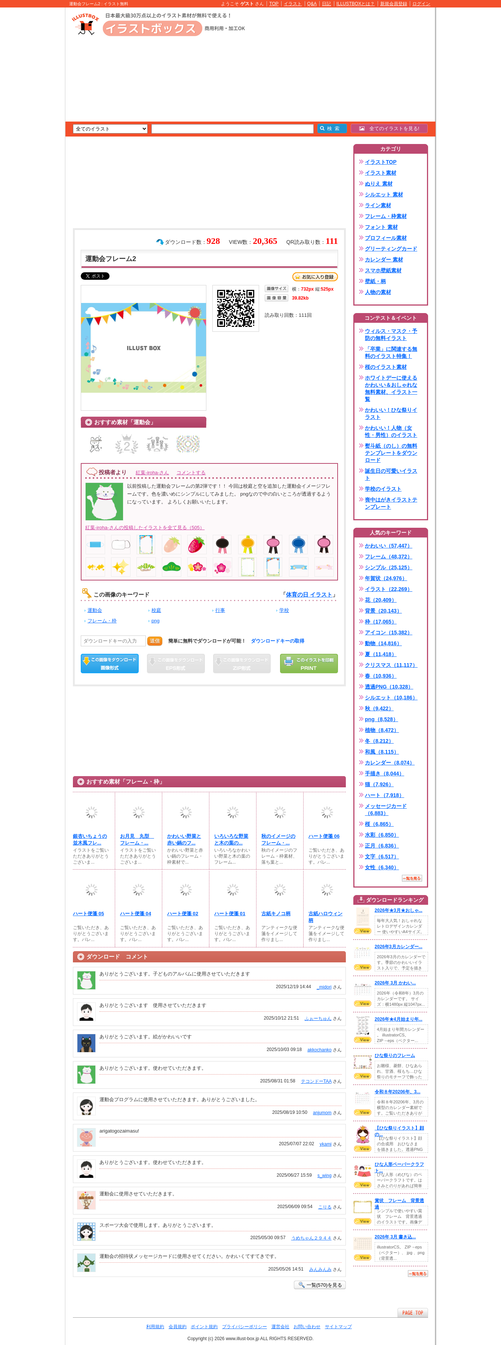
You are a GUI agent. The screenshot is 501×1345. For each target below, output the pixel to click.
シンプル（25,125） (388, 567)
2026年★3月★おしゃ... (398, 910)
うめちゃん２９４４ (311, 1238)
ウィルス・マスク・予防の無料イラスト (391, 334)
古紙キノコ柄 (276, 913)
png (155, 621)
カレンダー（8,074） (390, 763)
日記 (326, 3)
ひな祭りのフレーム (395, 1055)
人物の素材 (378, 292)
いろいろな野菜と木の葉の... (231, 839)
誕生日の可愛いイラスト (391, 474)
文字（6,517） (382, 857)
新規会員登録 (393, 3)
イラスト (293, 3)
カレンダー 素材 (384, 260)
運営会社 (280, 1326)
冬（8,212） (379, 741)
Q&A (312, 3)
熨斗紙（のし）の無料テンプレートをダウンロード (391, 453)
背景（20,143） (383, 611)
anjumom (322, 1112)
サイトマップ (338, 1326)
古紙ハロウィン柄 (325, 917)
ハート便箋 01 (229, 913)
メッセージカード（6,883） (386, 809)
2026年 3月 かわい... (395, 983)
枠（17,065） (381, 622)
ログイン (421, 3)
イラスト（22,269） (388, 589)
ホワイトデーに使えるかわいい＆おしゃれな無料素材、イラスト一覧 (391, 388)
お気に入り (315, 276)
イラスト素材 (380, 173)
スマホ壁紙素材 (383, 270)
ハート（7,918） (384, 795)
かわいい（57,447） (388, 546)
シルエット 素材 (384, 194)
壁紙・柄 (375, 281)
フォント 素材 (381, 227)
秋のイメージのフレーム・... (278, 839)
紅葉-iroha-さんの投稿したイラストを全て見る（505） (145, 527)
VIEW (362, 931)
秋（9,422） (379, 708)
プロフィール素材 (386, 238)
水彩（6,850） (382, 835)
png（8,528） (381, 719)
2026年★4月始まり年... (398, 1019)
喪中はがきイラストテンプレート (391, 503)
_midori (324, 987)
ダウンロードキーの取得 (277, 641)
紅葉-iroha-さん (152, 472)
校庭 (156, 610)
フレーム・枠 (102, 621)
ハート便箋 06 (323, 836)
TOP (274, 3)
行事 (220, 610)
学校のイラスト (383, 489)
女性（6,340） (382, 867)
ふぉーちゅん (318, 1018)
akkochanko (319, 1050)
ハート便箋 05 (88, 913)
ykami (326, 1144)
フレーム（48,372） (388, 557)
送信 (155, 641)
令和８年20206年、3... (397, 1091)
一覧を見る (412, 878)
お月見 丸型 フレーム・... (137, 839)
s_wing (324, 1175)
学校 (284, 610)
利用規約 (155, 1326)
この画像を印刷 (309, 663)
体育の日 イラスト (309, 594)
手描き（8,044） (384, 773)
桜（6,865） (379, 824)
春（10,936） (381, 676)
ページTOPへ (412, 1312)
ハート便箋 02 (182, 913)
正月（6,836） (382, 846)
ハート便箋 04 (135, 913)
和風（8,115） (382, 752)
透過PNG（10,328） (389, 687)
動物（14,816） (383, 643)
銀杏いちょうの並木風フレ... (90, 839)
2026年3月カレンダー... (398, 946)
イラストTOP (381, 162)
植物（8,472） (382, 730)
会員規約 (178, 1326)
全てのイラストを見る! (389, 128)
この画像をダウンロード (110, 663)
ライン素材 (378, 205)
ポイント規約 (204, 1326)
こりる (325, 1207)
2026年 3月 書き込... (395, 1237)
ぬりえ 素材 (379, 184)
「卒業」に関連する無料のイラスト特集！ (391, 352)
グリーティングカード (391, 249)
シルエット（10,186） (391, 698)
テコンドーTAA (316, 1081)
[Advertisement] (30, 123)
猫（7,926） (379, 784)
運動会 (94, 610)
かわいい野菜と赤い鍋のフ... (184, 839)
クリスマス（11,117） (391, 665)
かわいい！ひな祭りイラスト (391, 413)
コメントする (191, 472)
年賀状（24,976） (386, 578)
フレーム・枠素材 (386, 216)
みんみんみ (320, 1269)
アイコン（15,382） (388, 632)
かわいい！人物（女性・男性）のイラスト (391, 431)
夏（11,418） (381, 654)
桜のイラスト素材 (386, 367)
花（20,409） (381, 600)
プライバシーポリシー (244, 1326)
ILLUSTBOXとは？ (355, 3)
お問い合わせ (306, 1326)
